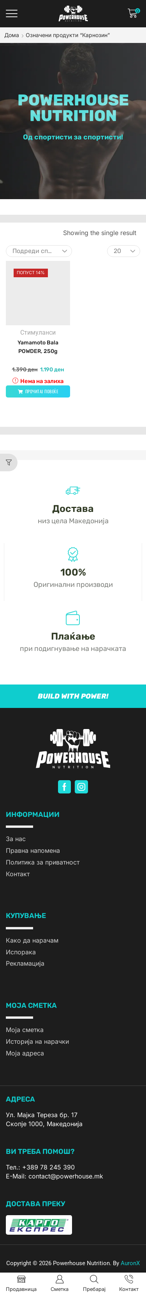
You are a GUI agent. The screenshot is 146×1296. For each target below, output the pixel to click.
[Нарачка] (39, 251)
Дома (11, 35)
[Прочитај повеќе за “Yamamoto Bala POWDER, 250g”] (38, 391)
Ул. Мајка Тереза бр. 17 (41, 1115)
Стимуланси (38, 332)
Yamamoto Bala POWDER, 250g (38, 347)
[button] (12, 14)
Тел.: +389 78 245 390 (40, 1167)
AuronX (130, 1263)
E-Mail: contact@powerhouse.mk (54, 1176)
